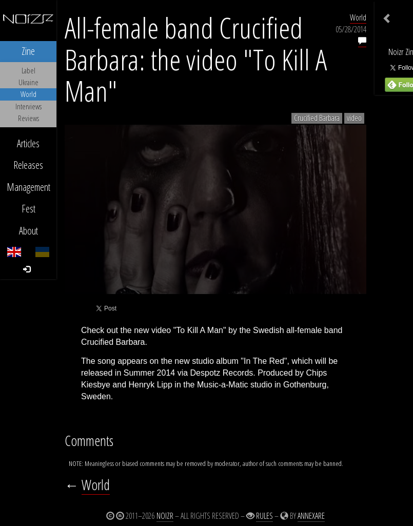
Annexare (311, 515)
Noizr (164, 515)
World (358, 17)
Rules (264, 515)
